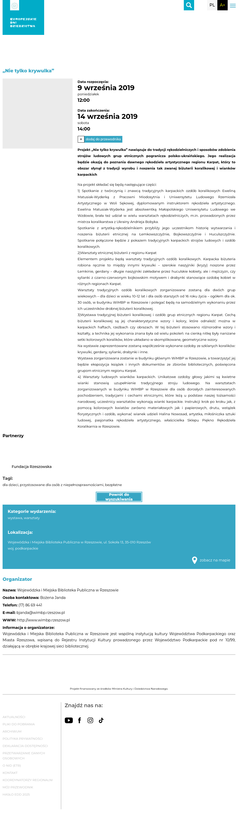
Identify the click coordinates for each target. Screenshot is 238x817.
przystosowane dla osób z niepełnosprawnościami (62, 485)
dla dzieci (10, 485)
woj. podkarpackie (23, 548)
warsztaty (32, 518)
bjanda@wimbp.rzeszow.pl (41, 612)
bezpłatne (113, 485)
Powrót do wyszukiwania (119, 497)
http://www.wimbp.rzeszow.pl (43, 620)
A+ (222, 5)
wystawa (15, 518)
